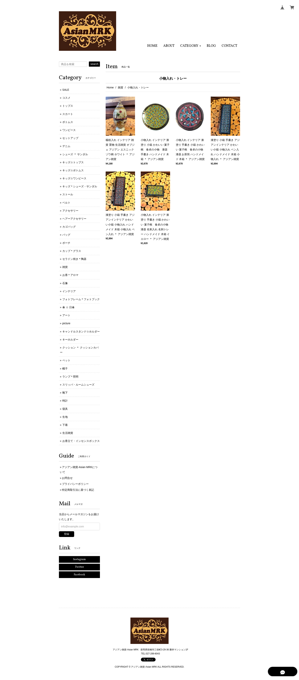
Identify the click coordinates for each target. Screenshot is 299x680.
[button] (190, 46)
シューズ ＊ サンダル (75, 154)
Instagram (79, 559)
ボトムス (67, 122)
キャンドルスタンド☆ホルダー (81, 331)
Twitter (79, 567)
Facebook (79, 575)
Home (110, 87)
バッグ (66, 234)
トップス (67, 105)
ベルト (66, 202)
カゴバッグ (69, 226)
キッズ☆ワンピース (74, 178)
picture (66, 323)
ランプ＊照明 (70, 376)
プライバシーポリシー (75, 483)
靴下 (65, 392)
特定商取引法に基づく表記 (78, 489)
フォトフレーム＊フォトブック (81, 299)
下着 (65, 424)
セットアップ (70, 138)
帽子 (65, 368)
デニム (66, 146)
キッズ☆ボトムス (73, 170)
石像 (65, 283)
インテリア (69, 291)
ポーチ (66, 242)
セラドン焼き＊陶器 (74, 258)
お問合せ (67, 477)
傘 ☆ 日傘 (68, 307)
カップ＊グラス (71, 250)
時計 (65, 400)
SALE (65, 89)
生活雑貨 (67, 432)
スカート (67, 114)
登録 (66, 533)
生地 (65, 416)
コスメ (66, 97)
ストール (67, 194)
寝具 (65, 408)
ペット (66, 360)
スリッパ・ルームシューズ (78, 384)
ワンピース (69, 130)
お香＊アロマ (70, 275)
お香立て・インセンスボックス (81, 440)
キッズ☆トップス (73, 162)
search (94, 63)
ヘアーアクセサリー (74, 218)
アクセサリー (70, 210)
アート (66, 315)
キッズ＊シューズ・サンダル (79, 186)
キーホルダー (70, 339)
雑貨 (120, 87)
